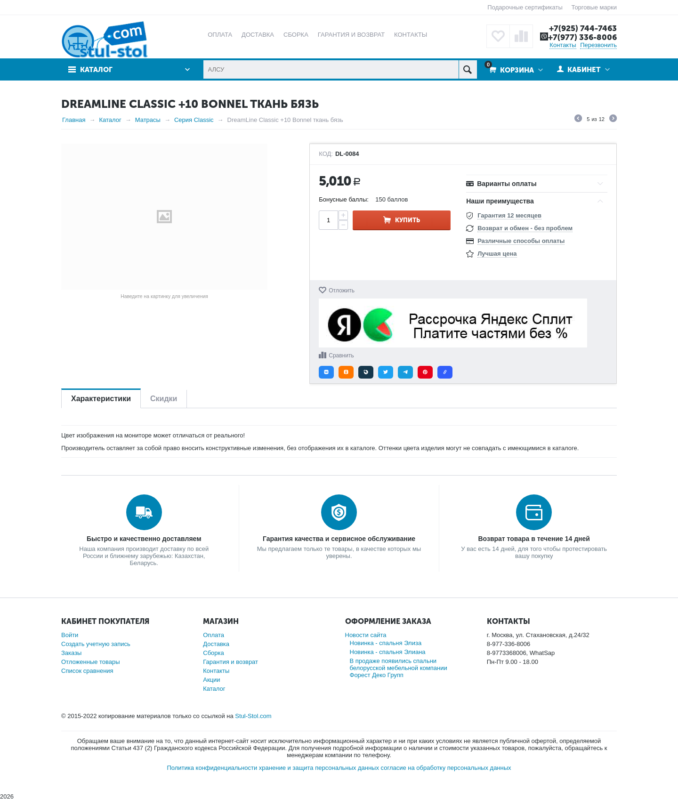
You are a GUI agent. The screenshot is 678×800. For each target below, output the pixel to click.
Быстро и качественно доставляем (144, 538)
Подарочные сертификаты (524, 7)
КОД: (326, 154)
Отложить (342, 290)
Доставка (216, 643)
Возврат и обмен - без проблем (525, 228)
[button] (326, 372)
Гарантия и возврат (230, 661)
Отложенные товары (90, 661)
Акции (211, 679)
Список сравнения (87, 670)
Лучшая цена (497, 253)
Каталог (96, 69)
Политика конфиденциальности (212, 767)
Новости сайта (366, 634)
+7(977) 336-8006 (582, 37)
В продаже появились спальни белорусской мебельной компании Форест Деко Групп (398, 668)
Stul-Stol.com (253, 715)
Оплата (213, 634)
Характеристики (101, 399)
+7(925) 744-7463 (583, 28)
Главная (73, 119)
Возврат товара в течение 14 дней (533, 538)
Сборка (213, 652)
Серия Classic (194, 119)
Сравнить (341, 355)
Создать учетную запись (95, 643)
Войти (69, 634)
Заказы (71, 652)
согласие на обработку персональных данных (446, 767)
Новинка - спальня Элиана (388, 651)
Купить (407, 220)
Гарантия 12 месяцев (509, 215)
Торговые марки (594, 7)
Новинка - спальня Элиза (386, 642)
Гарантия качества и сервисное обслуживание (339, 538)
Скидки (163, 399)
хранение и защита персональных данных (319, 767)
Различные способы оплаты (521, 240)
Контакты (562, 44)
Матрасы (148, 119)
